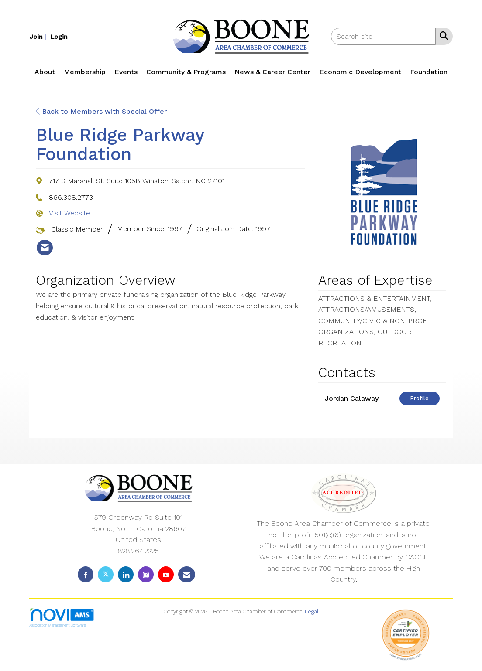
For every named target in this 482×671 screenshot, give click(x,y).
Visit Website (69, 213)
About (44, 72)
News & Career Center (272, 72)
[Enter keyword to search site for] (383, 36)
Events (126, 72)
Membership (85, 72)
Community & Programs (186, 72)
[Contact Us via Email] (186, 574)
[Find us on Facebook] (85, 574)
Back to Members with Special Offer (101, 111)
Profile (419, 398)
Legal (312, 611)
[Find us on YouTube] (166, 574)
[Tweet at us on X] (106, 574)
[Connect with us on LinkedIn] (126, 574)
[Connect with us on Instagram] (146, 574)
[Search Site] (442, 36)
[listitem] (38, 36)
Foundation (429, 72)
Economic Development (360, 72)
